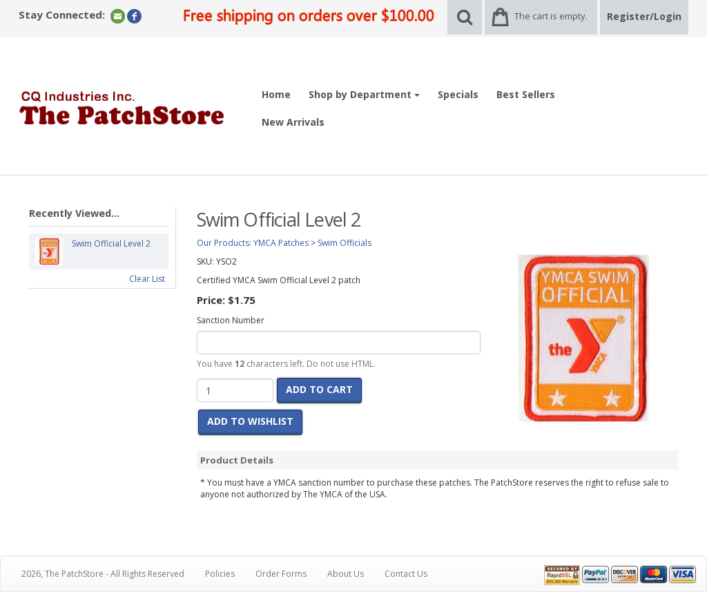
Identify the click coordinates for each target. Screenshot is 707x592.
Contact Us (406, 574)
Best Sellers (525, 94)
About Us (345, 574)
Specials (458, 94)
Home (276, 94)
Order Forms (281, 574)
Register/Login (644, 16)
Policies (220, 574)
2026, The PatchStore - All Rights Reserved (102, 574)
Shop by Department (364, 94)
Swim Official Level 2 (111, 251)
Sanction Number (230, 320)
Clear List (147, 279)
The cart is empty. (551, 16)
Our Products (223, 243)
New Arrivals (293, 121)
